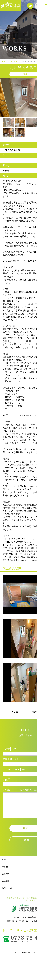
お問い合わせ (7, 893)
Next (35, 711)
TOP (4, 865)
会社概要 (5, 886)
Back (16, 711)
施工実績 (13, 61)
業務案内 (5, 872)
